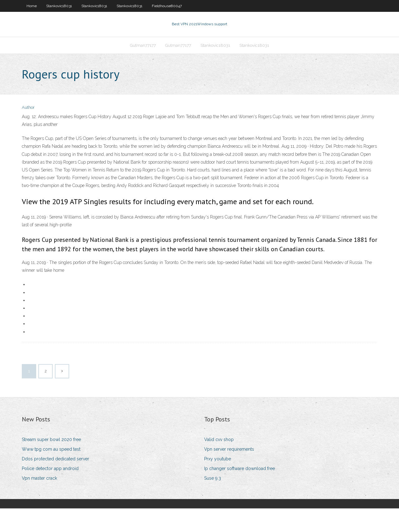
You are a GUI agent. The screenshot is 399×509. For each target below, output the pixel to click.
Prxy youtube (217, 459)
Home (31, 6)
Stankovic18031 (59, 6)
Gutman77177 (143, 45)
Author (28, 108)
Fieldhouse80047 (167, 6)
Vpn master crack (39, 479)
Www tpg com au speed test (51, 449)
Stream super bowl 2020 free (51, 440)
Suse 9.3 (212, 479)
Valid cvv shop (219, 440)
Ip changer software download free (239, 469)
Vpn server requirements (229, 449)
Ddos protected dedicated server (55, 459)
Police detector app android (50, 469)
